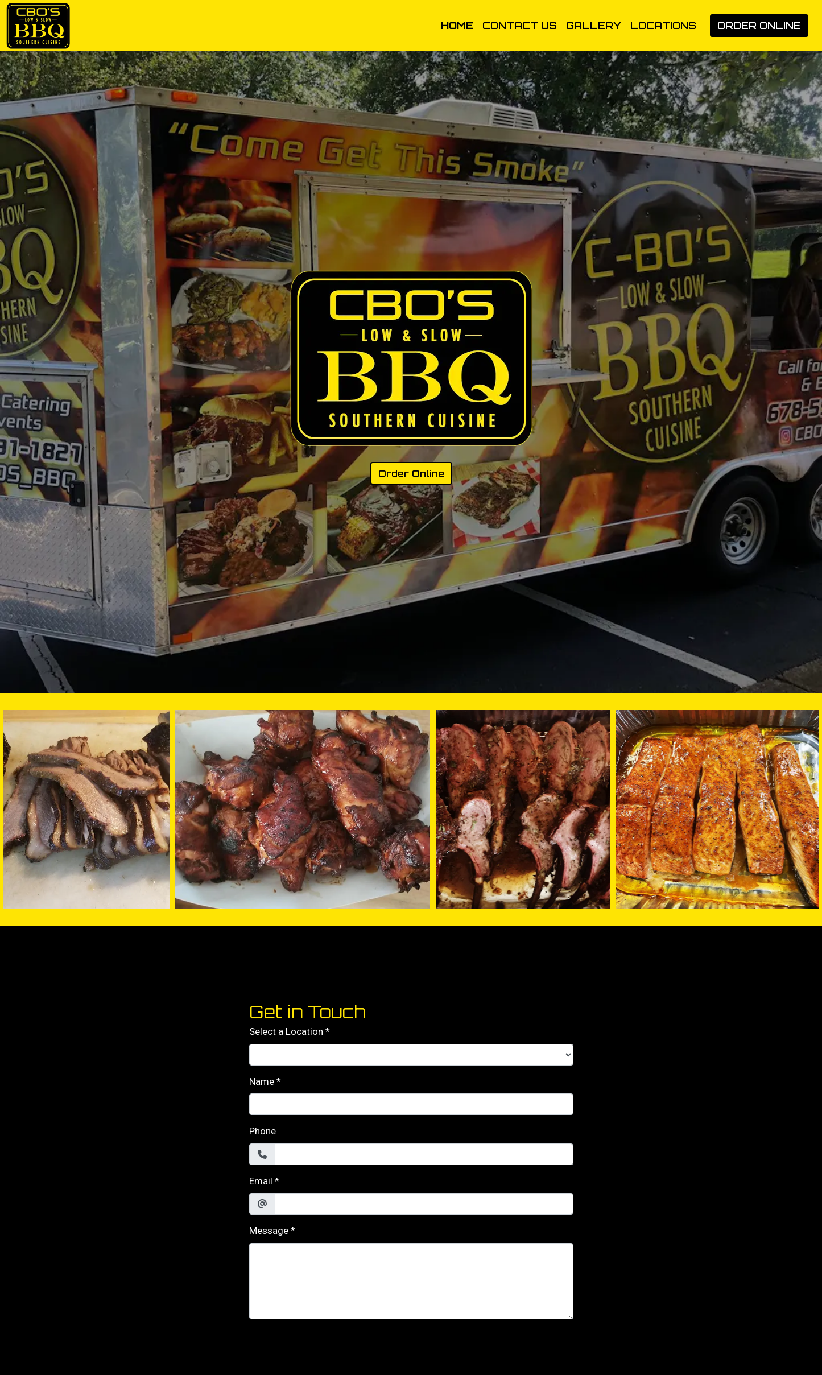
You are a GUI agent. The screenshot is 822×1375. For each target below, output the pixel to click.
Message (268, 1230)
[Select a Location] (411, 1055)
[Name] (411, 1104)
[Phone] (424, 1154)
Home (457, 25)
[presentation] (335, 1350)
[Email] (424, 1204)
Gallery (593, 25)
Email (260, 1181)
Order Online (759, 25)
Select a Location (286, 1031)
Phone (262, 1131)
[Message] (411, 1281)
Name (261, 1081)
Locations (663, 25)
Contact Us (519, 25)
